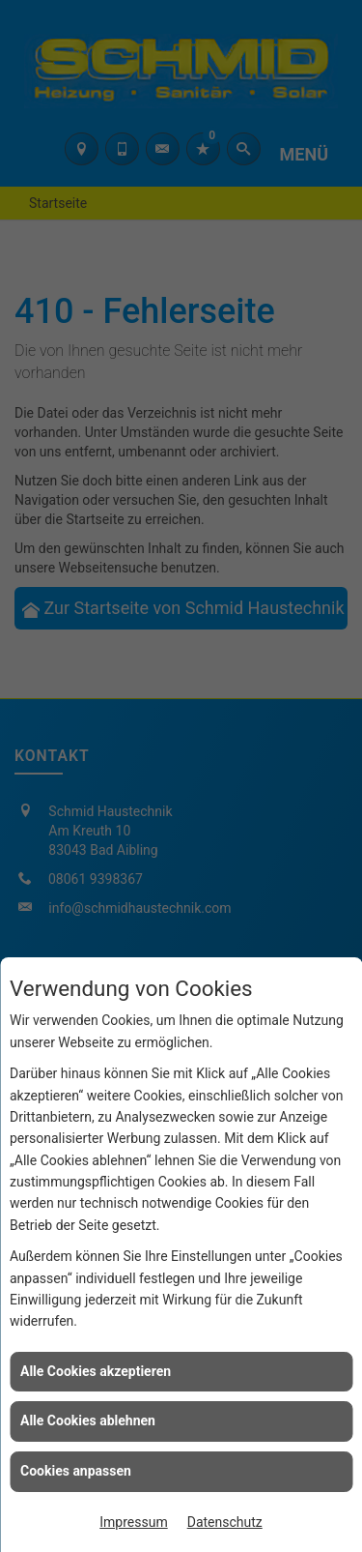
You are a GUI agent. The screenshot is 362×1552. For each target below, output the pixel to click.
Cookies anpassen (75, 1471)
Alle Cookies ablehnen (87, 1420)
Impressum (133, 1522)
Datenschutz (225, 1522)
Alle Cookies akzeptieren (95, 1371)
